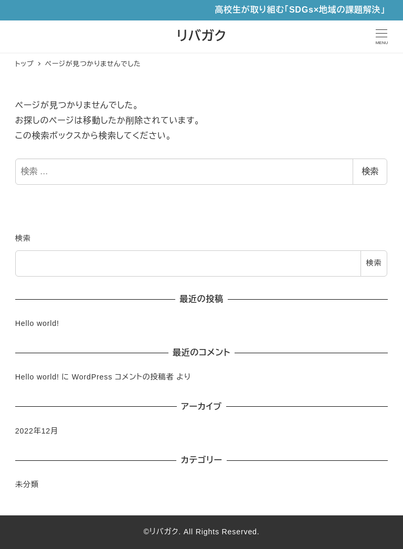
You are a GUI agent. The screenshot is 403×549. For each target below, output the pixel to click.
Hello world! (37, 323)
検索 (370, 171)
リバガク (201, 36)
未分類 (27, 484)
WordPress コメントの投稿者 (123, 377)
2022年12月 (36, 431)
